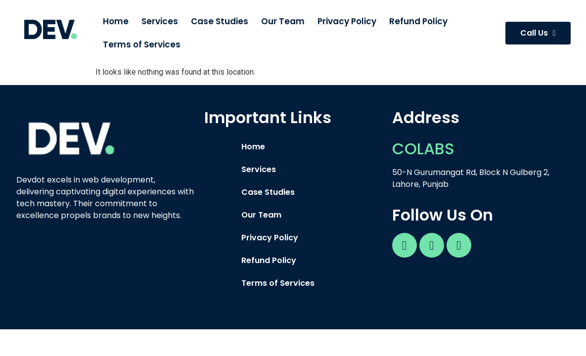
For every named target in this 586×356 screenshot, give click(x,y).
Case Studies (219, 21)
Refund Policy (418, 21)
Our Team (283, 21)
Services (159, 21)
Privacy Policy (346, 21)
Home (116, 21)
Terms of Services (141, 44)
